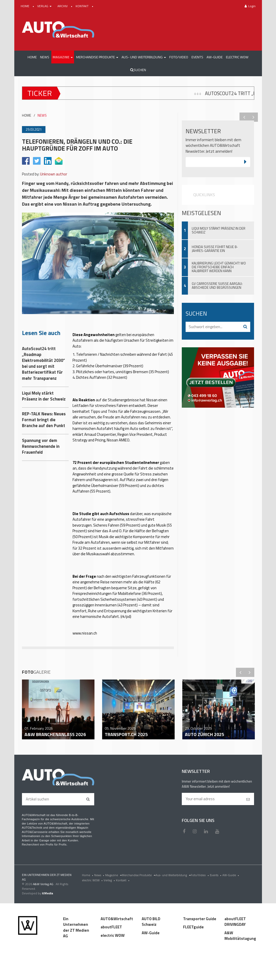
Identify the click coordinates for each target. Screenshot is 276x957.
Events (216, 875)
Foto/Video (200, 875)
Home (88, 875)
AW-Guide (231, 875)
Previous (244, 117)
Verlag (110, 880)
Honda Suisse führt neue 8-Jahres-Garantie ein (215, 248)
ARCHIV (62, 6)
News (99, 875)
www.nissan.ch (85, 633)
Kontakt (123, 880)
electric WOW (93, 880)
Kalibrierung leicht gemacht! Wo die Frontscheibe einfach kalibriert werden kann (219, 267)
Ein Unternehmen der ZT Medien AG (76, 927)
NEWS (42, 115)
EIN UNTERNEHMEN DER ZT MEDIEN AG (46, 877)
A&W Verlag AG (43, 884)
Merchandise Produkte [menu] (138, 875)
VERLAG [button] (44, 6)
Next (253, 117)
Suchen (138, 69)
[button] (62, 57)
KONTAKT (82, 6)
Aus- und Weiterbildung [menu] (173, 875)
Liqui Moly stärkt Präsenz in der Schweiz (218, 230)
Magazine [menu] (113, 875)
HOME (25, 6)
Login (250, 6)
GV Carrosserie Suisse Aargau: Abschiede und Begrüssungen (217, 285)
